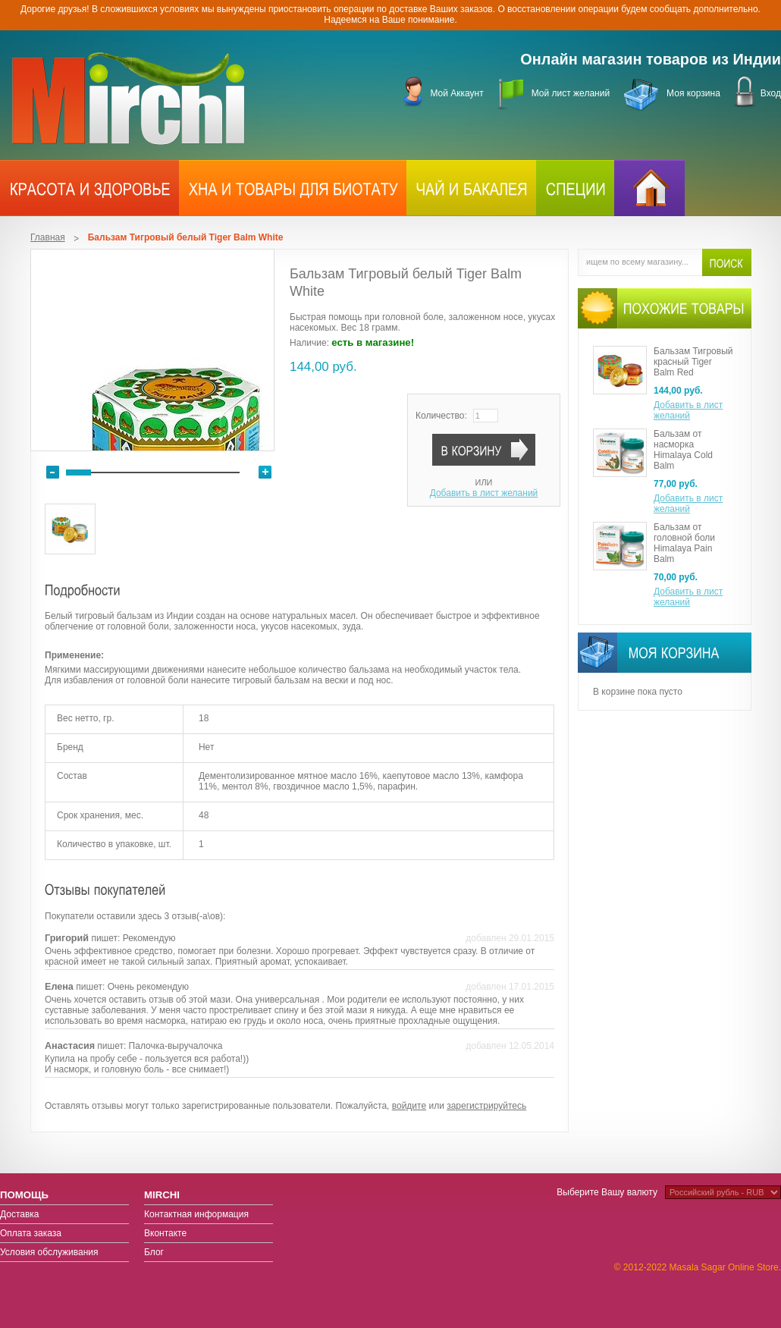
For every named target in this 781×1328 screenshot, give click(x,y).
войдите (409, 1105)
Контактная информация (196, 1214)
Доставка (19, 1214)
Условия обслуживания (49, 1252)
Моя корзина (693, 93)
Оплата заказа (30, 1233)
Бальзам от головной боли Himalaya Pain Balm (684, 543)
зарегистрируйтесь (486, 1105)
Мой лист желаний (571, 93)
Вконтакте (165, 1233)
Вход (771, 93)
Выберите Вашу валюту (607, 1192)
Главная (47, 237)
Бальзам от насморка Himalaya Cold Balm (683, 450)
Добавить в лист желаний (484, 493)
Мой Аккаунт (456, 93)
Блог (154, 1252)
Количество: (441, 415)
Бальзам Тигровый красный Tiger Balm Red (693, 362)
